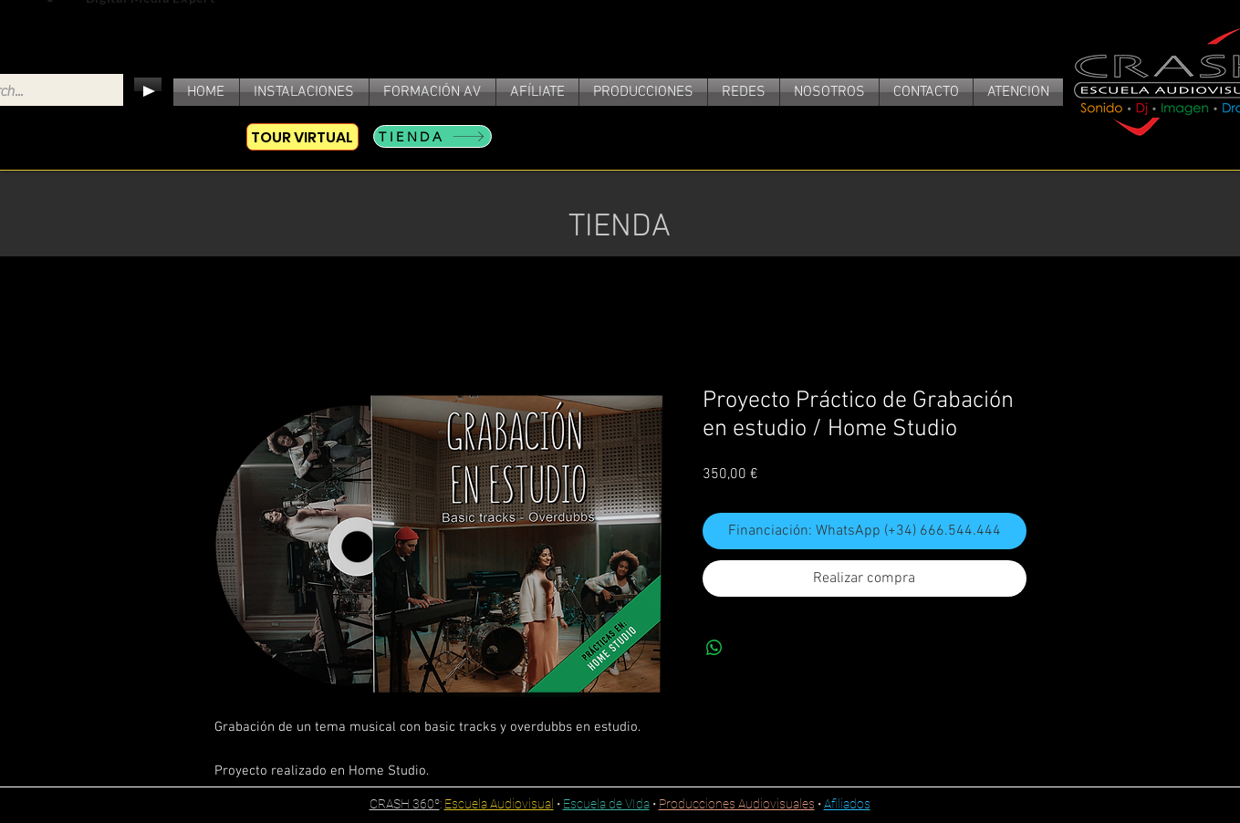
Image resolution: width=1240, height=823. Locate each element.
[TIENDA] (432, 136)
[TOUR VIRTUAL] (302, 137)
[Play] (148, 91)
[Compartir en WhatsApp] (714, 648)
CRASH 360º (405, 804)
